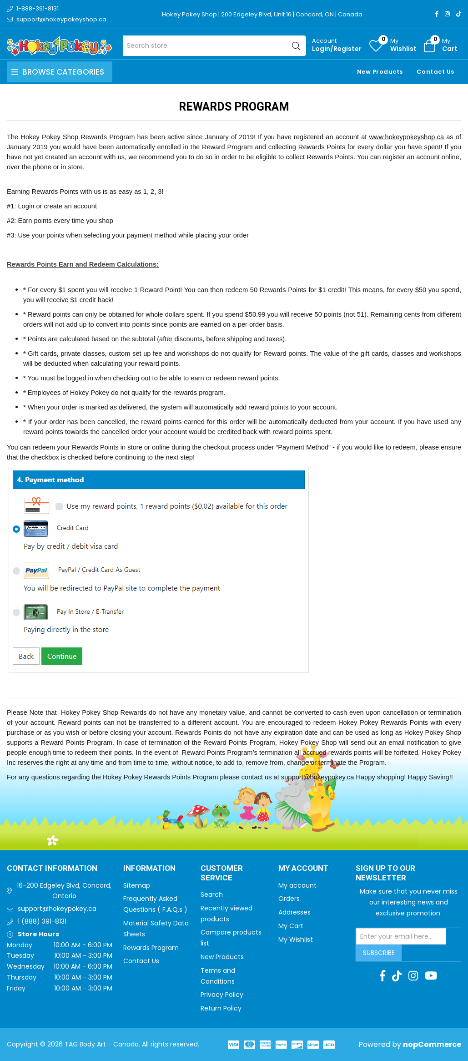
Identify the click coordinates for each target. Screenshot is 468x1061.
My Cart (290, 925)
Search (212, 894)
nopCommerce (432, 1044)
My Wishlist (295, 939)
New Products (380, 71)
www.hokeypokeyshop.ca (406, 137)
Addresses (294, 912)
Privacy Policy (222, 994)
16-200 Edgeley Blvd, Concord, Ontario (64, 891)
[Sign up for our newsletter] (401, 936)
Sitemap (136, 885)
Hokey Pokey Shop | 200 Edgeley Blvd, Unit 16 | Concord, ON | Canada (262, 14)
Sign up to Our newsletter (385, 873)
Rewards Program (151, 947)
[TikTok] (458, 14)
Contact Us (435, 71)
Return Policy (221, 1008)
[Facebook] (436, 14)
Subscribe (379, 952)
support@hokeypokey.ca (317, 777)
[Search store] (214, 45)
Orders (289, 898)
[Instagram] (447, 14)
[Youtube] (431, 975)
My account (297, 885)
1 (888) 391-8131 (42, 921)
